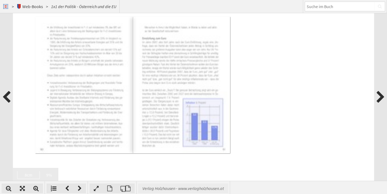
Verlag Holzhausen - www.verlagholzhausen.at (253, 188)
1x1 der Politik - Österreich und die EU (83, 6)
